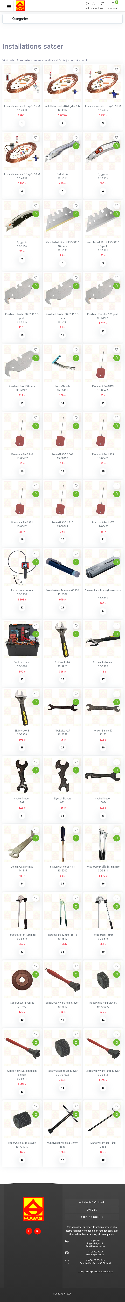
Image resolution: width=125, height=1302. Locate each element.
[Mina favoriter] (102, 5)
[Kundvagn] (113, 5)
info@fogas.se (97, 1255)
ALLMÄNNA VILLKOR (92, 1202)
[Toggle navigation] (9, 6)
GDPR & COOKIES (92, 1217)
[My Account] (94, 5)
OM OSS (92, 1209)
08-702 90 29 (97, 1252)
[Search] (87, 5)
